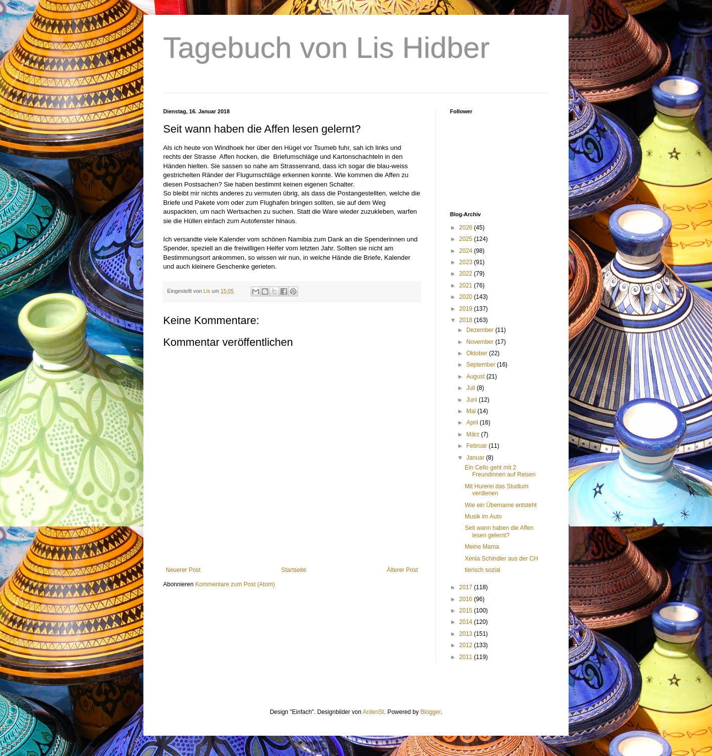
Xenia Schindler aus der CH (501, 558)
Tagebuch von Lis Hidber (326, 47)
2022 (466, 273)
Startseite (294, 570)
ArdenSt (373, 712)
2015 (466, 610)
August (476, 376)
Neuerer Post (183, 570)
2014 (466, 621)
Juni (472, 399)
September (481, 364)
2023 (466, 262)
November (480, 341)
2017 (466, 587)
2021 (466, 285)
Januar (476, 457)
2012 (466, 645)
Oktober (477, 353)
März (473, 434)
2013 (466, 633)
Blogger (430, 712)
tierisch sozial (482, 570)
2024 (466, 250)
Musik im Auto (483, 516)
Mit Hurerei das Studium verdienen (497, 490)
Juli (471, 387)
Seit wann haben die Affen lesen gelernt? (499, 531)
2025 (466, 239)
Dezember (480, 330)
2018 (466, 320)
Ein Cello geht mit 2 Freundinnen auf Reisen (500, 471)
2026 (466, 227)
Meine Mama (482, 546)
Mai (472, 411)
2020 (466, 296)
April (473, 422)
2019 (466, 308)
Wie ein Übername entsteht (500, 505)
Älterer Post (402, 570)
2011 (466, 657)
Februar (477, 445)
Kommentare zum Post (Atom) (235, 584)
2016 (466, 599)
